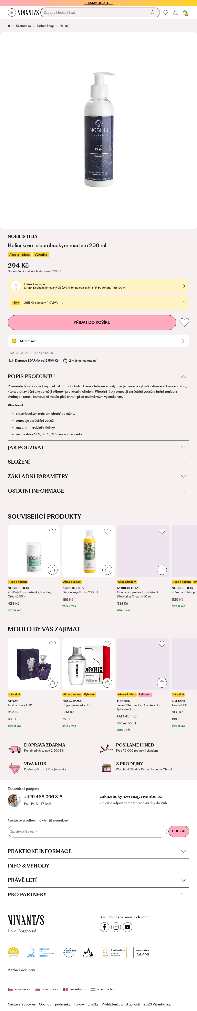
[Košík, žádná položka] (185, 12)
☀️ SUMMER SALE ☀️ (98, 2)
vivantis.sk (46, 989)
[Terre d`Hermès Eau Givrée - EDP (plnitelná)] (143, 685)
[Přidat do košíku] (53, 570)
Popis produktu (97, 376)
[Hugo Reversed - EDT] (88, 683)
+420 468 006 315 (43, 796)
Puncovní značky (85, 1004)
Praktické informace (97, 851)
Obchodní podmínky (54, 1004)
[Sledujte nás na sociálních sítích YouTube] (127, 927)
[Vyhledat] (152, 12)
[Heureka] (13, 952)
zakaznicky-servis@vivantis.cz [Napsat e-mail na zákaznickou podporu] (131, 796)
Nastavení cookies (22, 1004)
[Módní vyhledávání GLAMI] (118, 952)
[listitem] (34, 568)
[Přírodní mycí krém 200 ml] (88, 566)
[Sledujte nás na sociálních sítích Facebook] (105, 927)
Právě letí (97, 880)
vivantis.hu (96, 989)
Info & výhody (97, 866)
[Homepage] (28, 12)
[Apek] (41, 952)
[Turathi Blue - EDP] (34, 683)
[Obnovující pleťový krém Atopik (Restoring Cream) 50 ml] (143, 568)
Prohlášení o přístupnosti (121, 1004)
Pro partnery (97, 894)
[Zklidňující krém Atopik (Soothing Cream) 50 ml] (34, 568)
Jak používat (97, 447)
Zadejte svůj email (24, 831)
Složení (97, 462)
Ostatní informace (97, 491)
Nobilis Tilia (22, 236)
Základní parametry (97, 476)
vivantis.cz (19, 989)
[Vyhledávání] (95, 12)
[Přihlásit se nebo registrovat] (175, 12)
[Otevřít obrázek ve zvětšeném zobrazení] (98, 130)
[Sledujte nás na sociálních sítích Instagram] (116, 927)
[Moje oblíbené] (166, 12)
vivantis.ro (73, 989)
